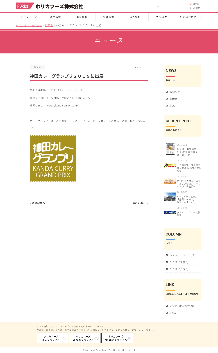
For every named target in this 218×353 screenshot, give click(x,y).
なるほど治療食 (179, 262)
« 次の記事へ (37, 203)
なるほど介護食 (179, 269)
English (194, 8)
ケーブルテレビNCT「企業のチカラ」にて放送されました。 (188, 199)
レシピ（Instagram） (182, 306)
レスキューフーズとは (183, 255)
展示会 (173, 98)
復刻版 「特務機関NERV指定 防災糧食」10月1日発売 (188, 152)
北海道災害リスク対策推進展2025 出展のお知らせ (189, 167)
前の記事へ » (140, 203)
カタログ (161, 17)
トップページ (29, 17)
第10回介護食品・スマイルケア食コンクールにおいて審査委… (188, 183)
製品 (172, 105)
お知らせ (175, 91)
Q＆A (173, 312)
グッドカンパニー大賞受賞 (188, 214)
